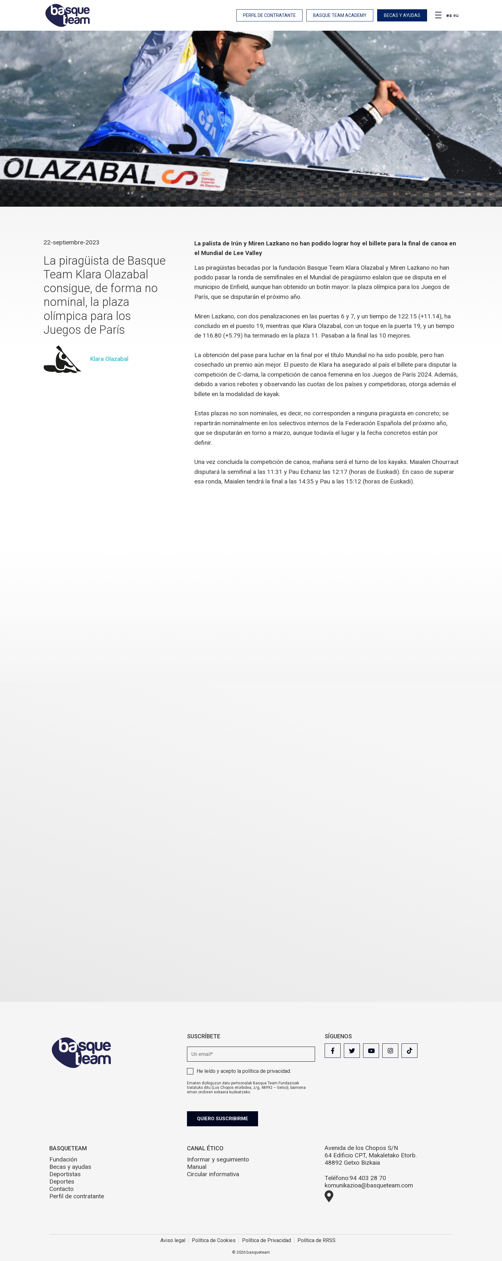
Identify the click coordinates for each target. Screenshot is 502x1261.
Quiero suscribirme (222, 1118)
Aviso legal (172, 1240)
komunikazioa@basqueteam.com (369, 1185)
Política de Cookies (214, 1240)
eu (455, 15)
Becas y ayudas (402, 15)
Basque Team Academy (340, 15)
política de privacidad (266, 1071)
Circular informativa (213, 1174)
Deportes (61, 1181)
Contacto (61, 1189)
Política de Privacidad (266, 1240)
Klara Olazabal (109, 358)
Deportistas (65, 1174)
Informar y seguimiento (218, 1159)
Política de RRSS (316, 1240)
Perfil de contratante (269, 15)
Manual (196, 1166)
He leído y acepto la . (244, 1071)
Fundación (63, 1159)
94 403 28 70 (368, 1178)
